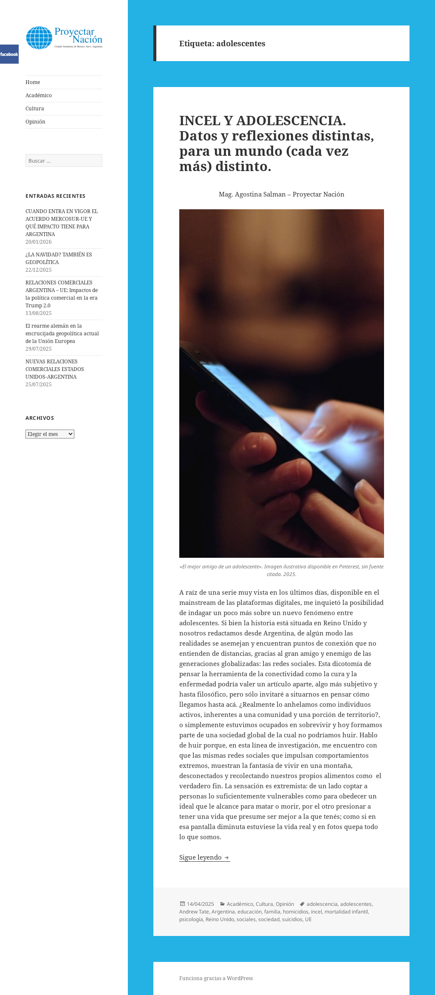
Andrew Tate (194, 911)
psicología (191, 919)
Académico (38, 95)
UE (308, 919)
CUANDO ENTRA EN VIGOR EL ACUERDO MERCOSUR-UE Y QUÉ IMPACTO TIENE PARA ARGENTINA (61, 223)
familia (272, 911)
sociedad (269, 919)
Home (32, 82)
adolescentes (356, 904)
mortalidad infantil (346, 911)
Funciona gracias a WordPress (216, 978)
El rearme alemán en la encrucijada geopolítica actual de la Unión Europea (62, 333)
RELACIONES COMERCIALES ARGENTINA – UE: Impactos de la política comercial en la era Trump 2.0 (61, 294)
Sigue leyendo (204, 857)
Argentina (223, 911)
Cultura (34, 108)
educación (249, 911)
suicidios (292, 919)
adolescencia (322, 904)
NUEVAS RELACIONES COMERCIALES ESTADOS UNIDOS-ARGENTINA (54, 369)
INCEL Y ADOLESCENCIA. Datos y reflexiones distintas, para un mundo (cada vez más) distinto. (276, 143)
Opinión (35, 121)
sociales (246, 919)
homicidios (295, 911)
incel (316, 911)
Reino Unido (220, 919)
